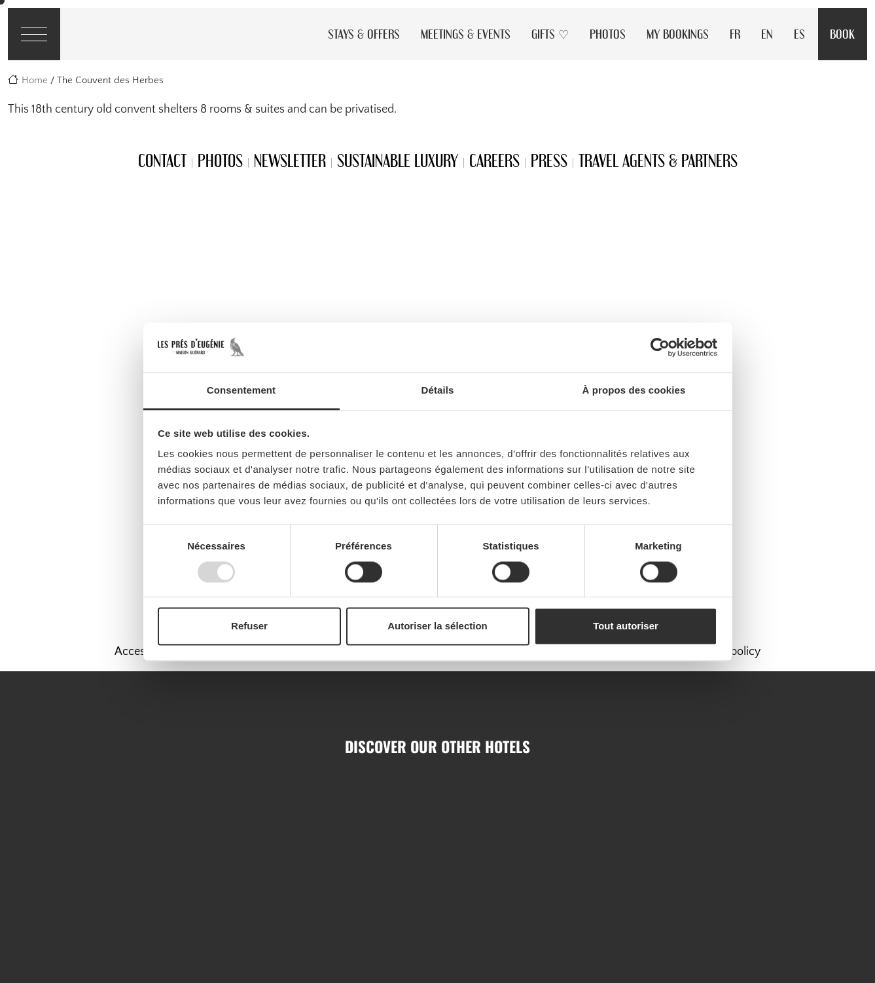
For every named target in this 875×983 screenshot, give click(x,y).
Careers (494, 161)
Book (842, 34)
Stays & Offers (364, 34)
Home (35, 80)
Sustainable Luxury (397, 161)
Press (549, 161)
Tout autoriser (625, 626)
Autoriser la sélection (437, 626)
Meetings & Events (465, 34)
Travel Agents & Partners (658, 161)
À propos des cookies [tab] (634, 390)
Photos (608, 34)
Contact (162, 161)
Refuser (249, 626)
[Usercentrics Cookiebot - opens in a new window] (660, 347)
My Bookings (678, 34)
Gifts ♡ (550, 34)
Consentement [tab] (241, 390)
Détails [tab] (437, 390)
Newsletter (290, 161)
